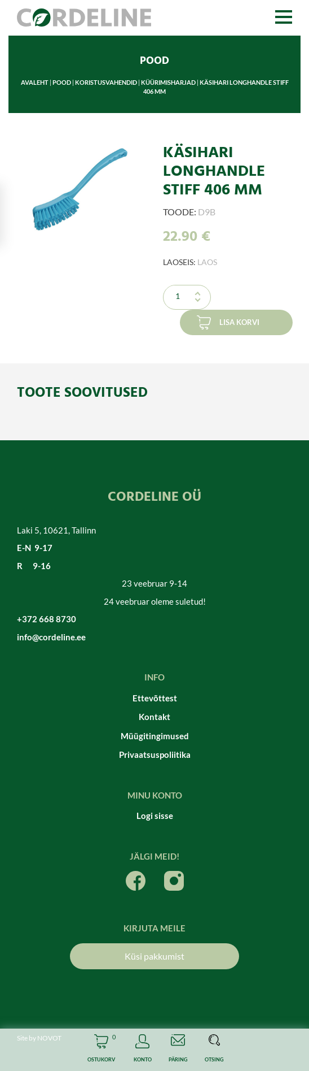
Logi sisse (154, 815)
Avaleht (34, 82)
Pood (61, 82)
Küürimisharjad (168, 82)
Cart (101, 1049)
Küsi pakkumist (154, 956)
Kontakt (154, 717)
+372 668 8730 (46, 619)
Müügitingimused (155, 736)
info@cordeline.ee (51, 637)
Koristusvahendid (106, 82)
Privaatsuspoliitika (155, 754)
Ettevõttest (155, 698)
